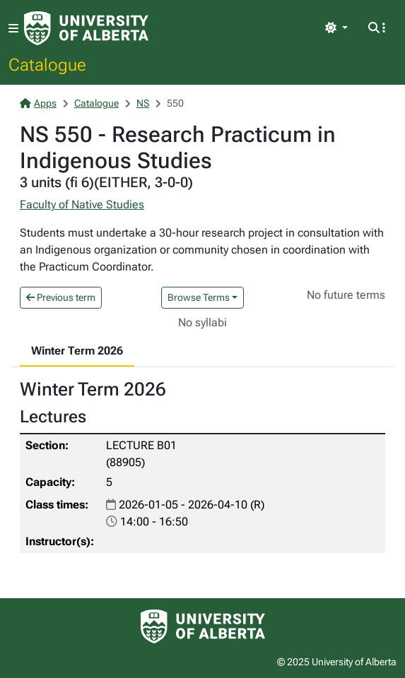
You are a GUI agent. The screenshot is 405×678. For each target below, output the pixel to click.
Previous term (60, 297)
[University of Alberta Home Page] (86, 28)
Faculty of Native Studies (82, 204)
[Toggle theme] (336, 28)
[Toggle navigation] (13, 29)
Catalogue (47, 64)
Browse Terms (199, 297)
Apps (38, 103)
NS (142, 103)
